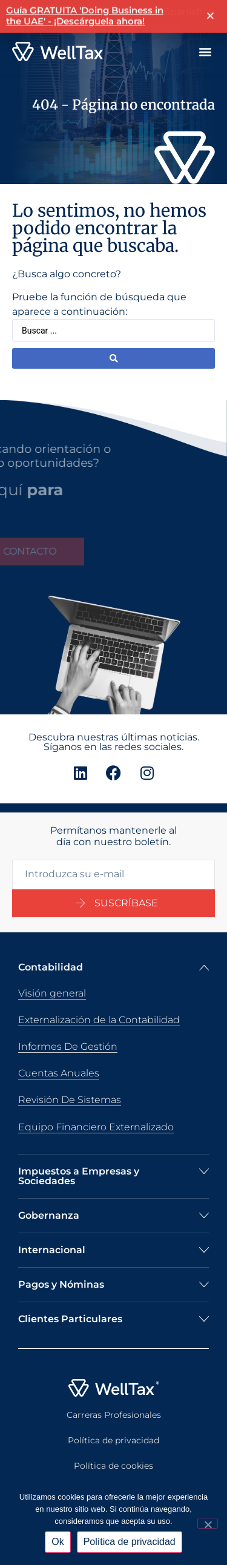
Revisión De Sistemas (69, 1099)
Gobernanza (48, 1215)
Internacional (51, 1250)
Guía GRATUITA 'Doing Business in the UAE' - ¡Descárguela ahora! (84, 13)
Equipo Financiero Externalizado (96, 1127)
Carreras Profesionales (114, 1414)
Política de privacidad (113, 1440)
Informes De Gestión (67, 1046)
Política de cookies (113, 1465)
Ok (57, 1542)
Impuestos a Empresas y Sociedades (78, 1176)
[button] (205, 52)
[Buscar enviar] (113, 358)
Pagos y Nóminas (61, 1284)
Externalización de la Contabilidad (99, 1020)
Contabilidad (50, 967)
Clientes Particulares (70, 1319)
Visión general (52, 993)
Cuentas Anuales (58, 1073)
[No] (207, 1523)
